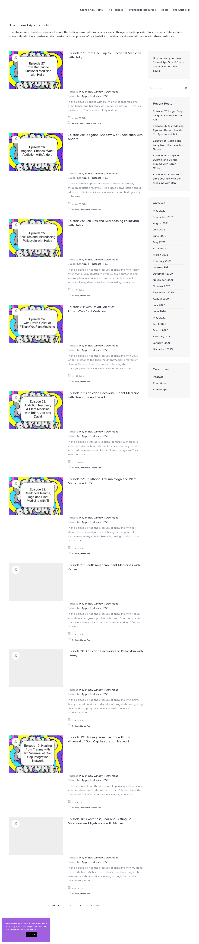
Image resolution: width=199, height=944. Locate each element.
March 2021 (160, 255)
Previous (54, 905)
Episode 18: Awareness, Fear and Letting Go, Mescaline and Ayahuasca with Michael (100, 821)
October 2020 (161, 286)
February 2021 (162, 261)
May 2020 (159, 318)
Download (112, 92)
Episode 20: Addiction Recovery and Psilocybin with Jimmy (105, 653)
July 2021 (159, 230)
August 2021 (161, 223)
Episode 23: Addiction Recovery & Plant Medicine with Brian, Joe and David (103, 395)
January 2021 (161, 268)
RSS (105, 96)
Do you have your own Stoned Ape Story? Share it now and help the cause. (168, 64)
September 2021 (163, 217)
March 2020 (160, 330)
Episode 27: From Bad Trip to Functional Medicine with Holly (104, 55)
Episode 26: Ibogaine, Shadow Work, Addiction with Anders (105, 137)
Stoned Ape (96, 123)
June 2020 (159, 311)
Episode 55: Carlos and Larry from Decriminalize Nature (168, 145)
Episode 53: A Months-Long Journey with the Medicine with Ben (167, 179)
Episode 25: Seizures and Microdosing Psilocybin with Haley (103, 223)
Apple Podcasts (91, 96)
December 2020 (163, 274)
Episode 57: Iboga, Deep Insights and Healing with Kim (168, 115)
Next (100, 905)
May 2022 (159, 211)
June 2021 (159, 236)
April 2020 (159, 324)
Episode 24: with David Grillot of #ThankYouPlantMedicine (91, 309)
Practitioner (85, 123)
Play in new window (91, 92)
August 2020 (161, 299)
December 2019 (163, 349)
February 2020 (162, 337)
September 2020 (163, 293)
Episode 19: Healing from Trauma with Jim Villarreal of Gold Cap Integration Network (99, 739)
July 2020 (159, 305)
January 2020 (161, 343)
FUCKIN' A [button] (31, 934)
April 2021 (159, 249)
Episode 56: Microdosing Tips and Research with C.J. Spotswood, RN (168, 130)
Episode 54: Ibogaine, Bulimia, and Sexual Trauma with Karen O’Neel (166, 162)
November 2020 (163, 280)
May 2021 (159, 242)
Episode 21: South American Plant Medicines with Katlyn (104, 567)
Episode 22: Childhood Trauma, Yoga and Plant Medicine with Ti (102, 481)
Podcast (75, 123)
